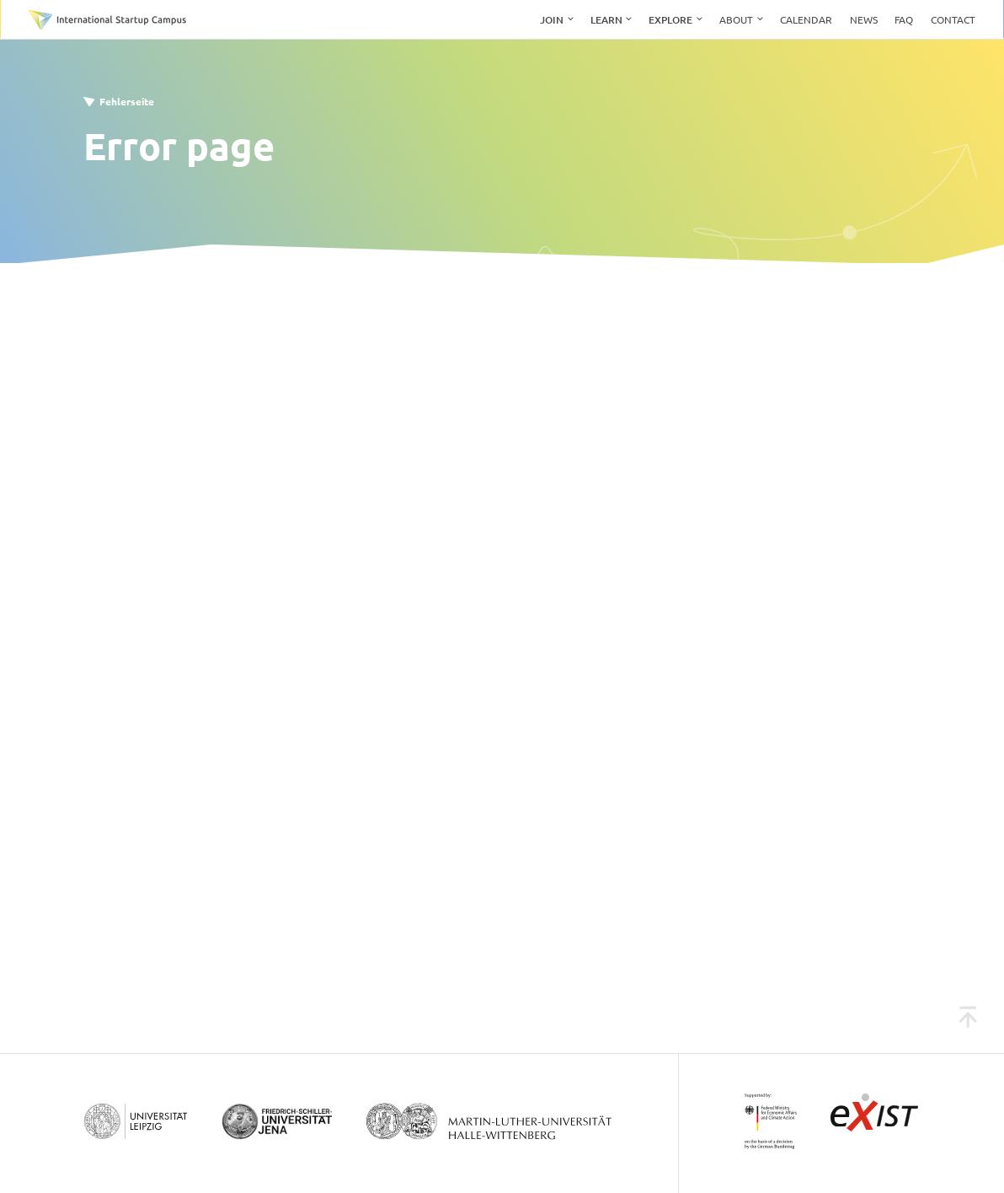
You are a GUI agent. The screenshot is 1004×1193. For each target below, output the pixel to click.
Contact (953, 19)
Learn (606, 20)
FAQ (904, 19)
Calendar (806, 19)
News (864, 19)
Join (551, 20)
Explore (670, 20)
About (736, 19)
